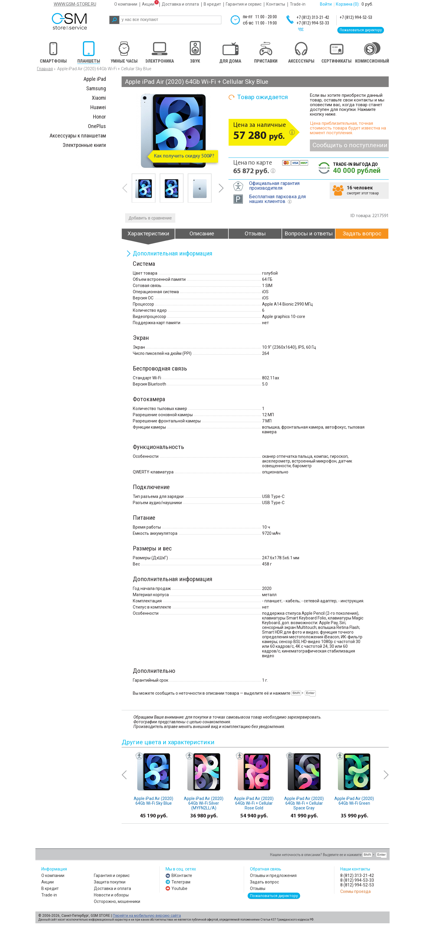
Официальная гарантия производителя (274, 186)
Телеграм (180, 882)
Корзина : (347, 4)
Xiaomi (99, 98)
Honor (99, 117)
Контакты (275, 4)
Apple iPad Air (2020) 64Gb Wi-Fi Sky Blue (153, 801)
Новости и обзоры (111, 895)
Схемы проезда (355, 891)
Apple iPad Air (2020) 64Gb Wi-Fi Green (354, 801)
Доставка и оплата (180, 4)
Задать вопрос (264, 882)
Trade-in (297, 4)
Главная (45, 68)
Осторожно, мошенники (117, 901)
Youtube (179, 888)
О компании (125, 4)
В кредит (212, 4)
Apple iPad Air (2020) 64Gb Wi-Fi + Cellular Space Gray (304, 803)
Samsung (96, 88)
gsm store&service (77, 21)
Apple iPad (95, 79)
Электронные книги (84, 145)
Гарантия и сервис (243, 4)
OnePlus (97, 126)
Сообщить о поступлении (350, 145)
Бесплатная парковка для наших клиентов (277, 199)
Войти (326, 4)
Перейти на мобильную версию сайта (147, 915)
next (221, 188)
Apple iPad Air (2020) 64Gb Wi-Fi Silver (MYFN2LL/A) (203, 803)
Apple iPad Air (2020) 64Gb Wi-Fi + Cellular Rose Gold (254, 803)
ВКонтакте (181, 875)
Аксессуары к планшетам (78, 135)
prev (125, 188)
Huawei (98, 107)
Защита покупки (109, 882)
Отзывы (257, 888)
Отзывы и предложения (273, 875)
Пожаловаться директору (361, 30)
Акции (148, 4)
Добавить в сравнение (150, 218)
